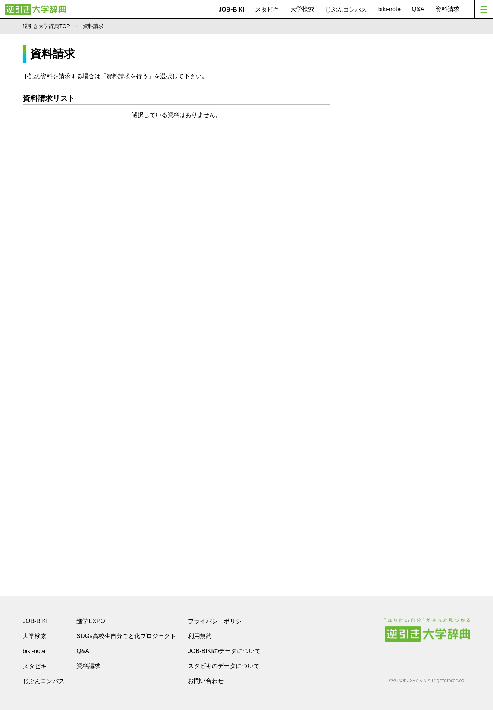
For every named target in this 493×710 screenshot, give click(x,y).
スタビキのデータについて (224, 666)
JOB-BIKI (231, 9)
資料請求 (447, 9)
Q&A (418, 9)
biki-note (389, 9)
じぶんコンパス (346, 9)
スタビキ (267, 9)
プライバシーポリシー (218, 621)
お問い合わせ (206, 681)
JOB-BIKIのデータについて (224, 651)
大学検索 (302, 9)
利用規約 (200, 636)
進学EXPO (90, 621)
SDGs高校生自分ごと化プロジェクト (126, 636)
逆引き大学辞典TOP (46, 26)
